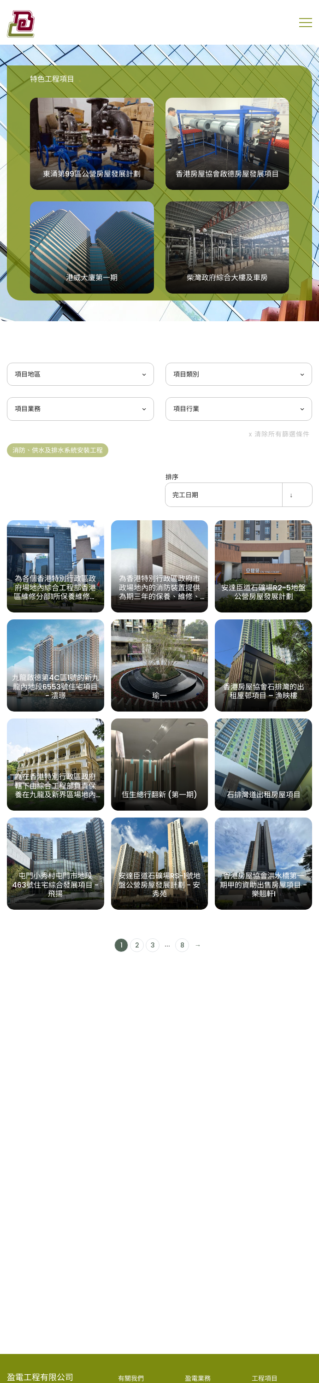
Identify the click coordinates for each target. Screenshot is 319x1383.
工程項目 (265, 1378)
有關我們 (131, 1378)
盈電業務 (198, 1378)
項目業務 (28, 408)
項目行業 (186, 408)
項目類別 (186, 374)
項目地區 (28, 374)
